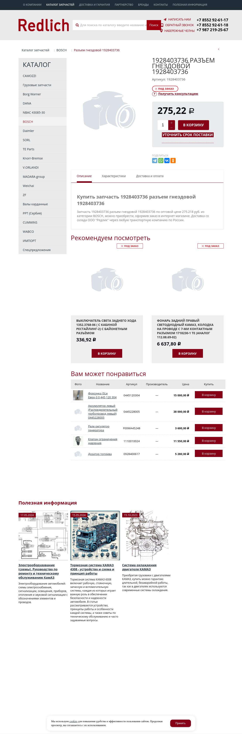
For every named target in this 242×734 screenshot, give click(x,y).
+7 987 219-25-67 (212, 29)
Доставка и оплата (150, 176)
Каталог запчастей (35, 50)
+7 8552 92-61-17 (212, 19)
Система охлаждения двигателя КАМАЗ (139, 567)
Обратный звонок (179, 25)
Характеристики (114, 176)
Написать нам (179, 19)
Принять (180, 723)
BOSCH (62, 50)
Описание (84, 176)
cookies (73, 721)
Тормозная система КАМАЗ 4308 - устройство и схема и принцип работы (92, 569)
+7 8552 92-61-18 (212, 24)
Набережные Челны (179, 30)
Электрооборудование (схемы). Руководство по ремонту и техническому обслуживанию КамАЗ (39, 571)
